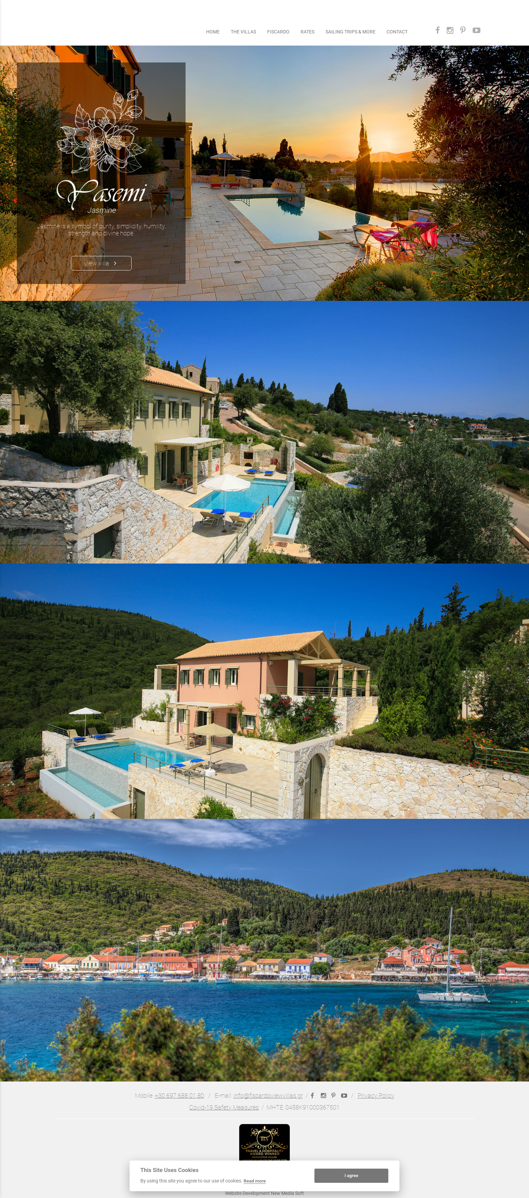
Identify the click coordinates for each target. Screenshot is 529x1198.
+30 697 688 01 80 (179, 1095)
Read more (255, 1180)
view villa (101, 263)
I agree (351, 1175)
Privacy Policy (376, 1095)
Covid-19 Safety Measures (224, 1107)
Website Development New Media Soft (264, 1193)
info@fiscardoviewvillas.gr (268, 1095)
